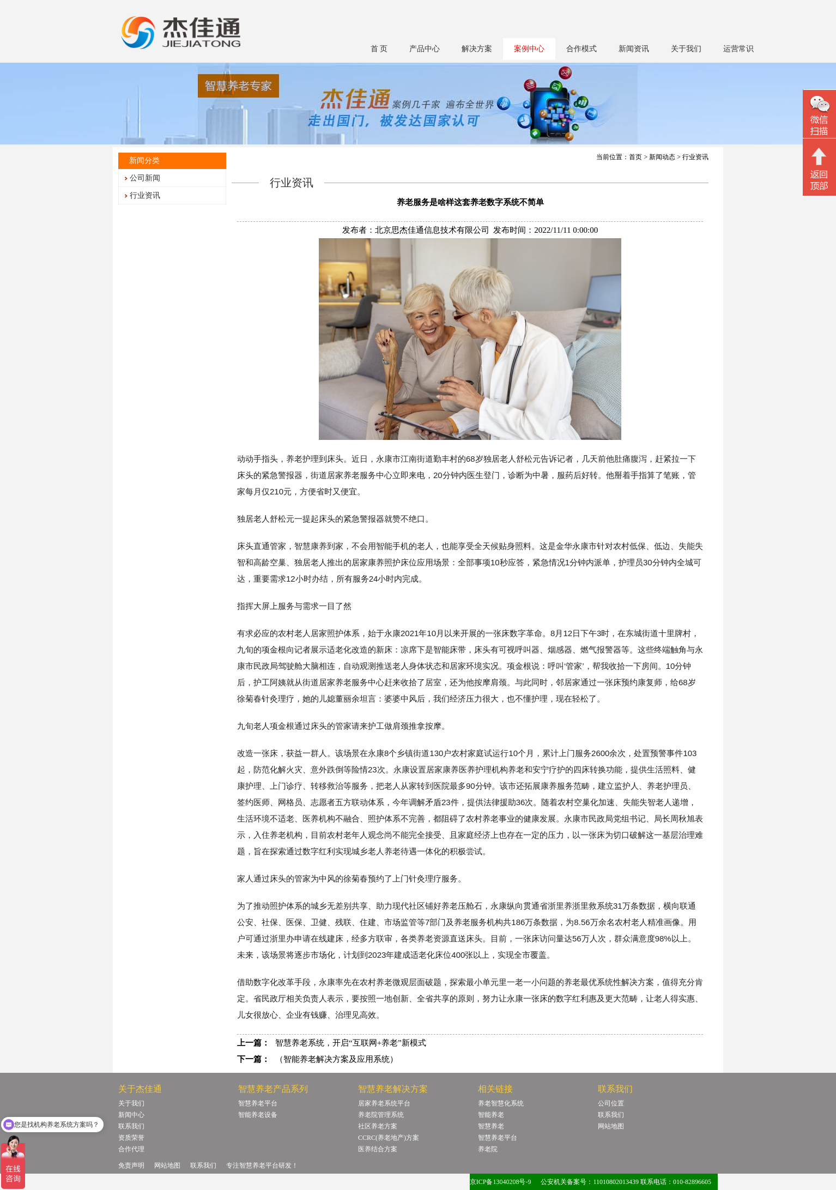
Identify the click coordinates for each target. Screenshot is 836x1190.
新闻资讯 (634, 49)
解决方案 (477, 49)
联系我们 (131, 1126)
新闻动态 (662, 157)
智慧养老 (491, 1126)
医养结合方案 (377, 1149)
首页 (635, 157)
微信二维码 (819, 115)
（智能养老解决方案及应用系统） (336, 1059)
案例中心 (529, 49)
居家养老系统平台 (384, 1103)
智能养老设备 (257, 1115)
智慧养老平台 (257, 1103)
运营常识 (738, 49)
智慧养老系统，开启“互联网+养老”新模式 (350, 1042)
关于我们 (686, 49)
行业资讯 (145, 195)
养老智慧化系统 (501, 1103)
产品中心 (424, 49)
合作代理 (131, 1149)
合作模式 (581, 49)
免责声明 (131, 1165)
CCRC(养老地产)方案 (388, 1137)
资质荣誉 (131, 1137)
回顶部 (819, 168)
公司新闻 (145, 178)
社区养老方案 (377, 1126)
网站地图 (611, 1126)
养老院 (488, 1149)
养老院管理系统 (381, 1115)
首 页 (379, 49)
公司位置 (611, 1103)
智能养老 (491, 1115)
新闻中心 (131, 1115)
